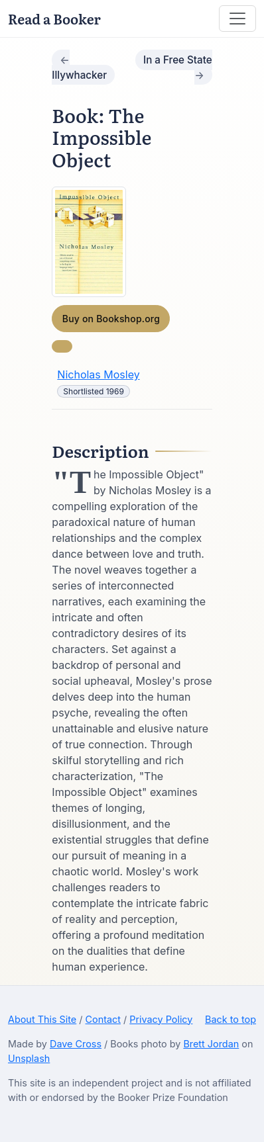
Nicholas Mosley (98, 374)
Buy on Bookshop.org (111, 318)
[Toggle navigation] (237, 18)
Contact (103, 1019)
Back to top (230, 1019)
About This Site (42, 1019)
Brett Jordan (211, 1043)
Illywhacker (79, 75)
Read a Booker (54, 18)
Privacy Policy (160, 1019)
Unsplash (29, 1058)
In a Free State (177, 60)
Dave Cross (75, 1043)
